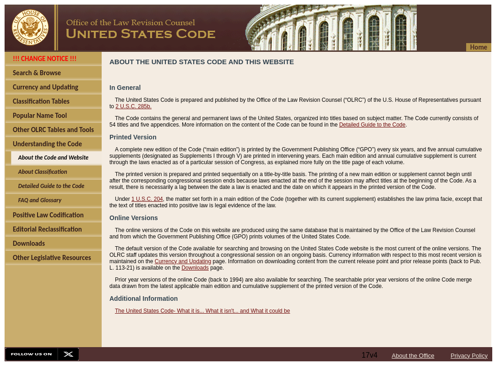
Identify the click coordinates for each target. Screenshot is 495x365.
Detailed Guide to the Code (372, 125)
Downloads (194, 268)
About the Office (413, 355)
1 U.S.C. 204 (147, 199)
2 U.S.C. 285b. (133, 106)
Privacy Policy (469, 355)
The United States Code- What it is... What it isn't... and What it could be (202, 311)
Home (478, 47)
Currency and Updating (183, 261)
